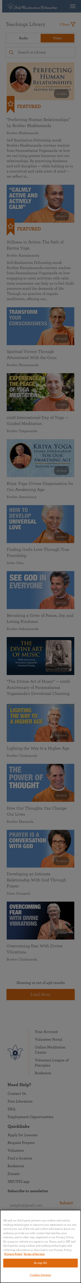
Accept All (40, 1263)
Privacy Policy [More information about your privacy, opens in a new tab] (13, 1254)
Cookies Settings (40, 1275)
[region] (40, 1246)
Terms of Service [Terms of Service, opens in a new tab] (34, 1254)
